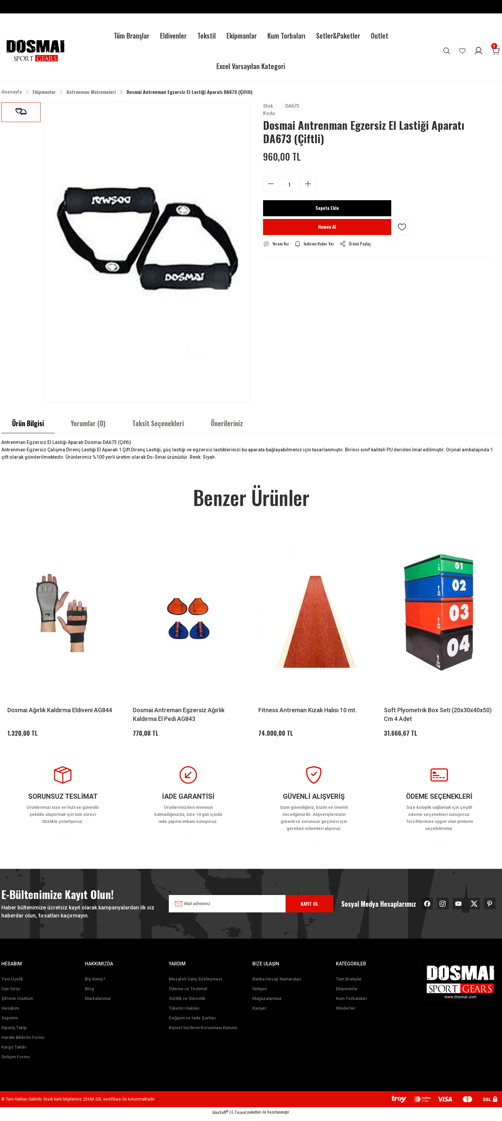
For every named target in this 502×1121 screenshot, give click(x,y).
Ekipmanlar (347, 992)
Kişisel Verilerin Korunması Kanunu (203, 1031)
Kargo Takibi (13, 1051)
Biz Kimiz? (95, 983)
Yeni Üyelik (12, 983)
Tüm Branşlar (349, 983)
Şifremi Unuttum (17, 1002)
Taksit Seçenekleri (158, 423)
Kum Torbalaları (351, 1002)
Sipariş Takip (14, 1031)
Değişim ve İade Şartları (192, 1021)
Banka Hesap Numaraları (276, 983)
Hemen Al (327, 227)
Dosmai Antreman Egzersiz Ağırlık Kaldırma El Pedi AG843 (178, 714)
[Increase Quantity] (308, 183)
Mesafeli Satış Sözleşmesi (195, 983)
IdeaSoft (220, 1116)
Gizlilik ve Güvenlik (187, 1002)
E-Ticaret (239, 1116)
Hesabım (10, 1012)
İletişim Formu (15, 1060)
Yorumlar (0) (88, 423)
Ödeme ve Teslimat (188, 992)
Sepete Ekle (327, 208)
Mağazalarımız (267, 1002)
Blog (89, 992)
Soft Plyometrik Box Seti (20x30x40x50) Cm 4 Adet (438, 714)
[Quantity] (289, 184)
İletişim (259, 992)
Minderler (345, 1012)
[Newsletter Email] (243, 905)
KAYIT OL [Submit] (309, 905)
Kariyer (259, 1012)
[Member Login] (478, 50)
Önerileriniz (227, 423)
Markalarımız (98, 1002)
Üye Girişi (10, 992)
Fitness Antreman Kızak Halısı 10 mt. (307, 710)
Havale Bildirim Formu (22, 1041)
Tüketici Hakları (184, 1012)
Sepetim (9, 1021)
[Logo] (35, 51)
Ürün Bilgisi (28, 423)
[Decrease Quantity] (271, 183)
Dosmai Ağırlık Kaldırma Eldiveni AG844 (59, 710)
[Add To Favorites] (402, 227)
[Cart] (496, 50)
